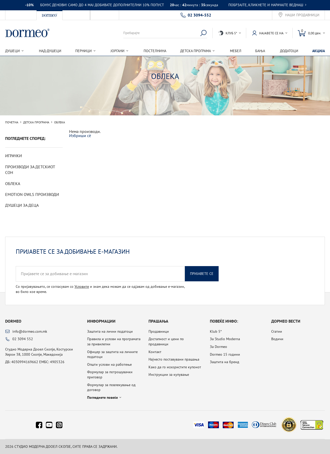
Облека (12, 183)
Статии (276, 331)
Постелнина (155, 51)
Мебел (235, 51)
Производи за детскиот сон (30, 169)
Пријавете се (201, 273)
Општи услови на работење (109, 364)
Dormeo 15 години (225, 354)
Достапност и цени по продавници (166, 341)
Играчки (13, 155)
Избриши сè (80, 135)
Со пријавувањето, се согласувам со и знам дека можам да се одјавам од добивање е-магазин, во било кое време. (100, 289)
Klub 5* (216, 331)
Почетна (11, 122)
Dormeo (13, 321)
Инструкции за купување (168, 374)
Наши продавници (302, 15)
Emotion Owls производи (32, 194)
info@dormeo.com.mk (29, 331)
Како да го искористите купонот (174, 367)
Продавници (158, 331)
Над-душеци (50, 51)
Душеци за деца (22, 205)
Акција (318, 51)
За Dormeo (218, 346)
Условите (82, 286)
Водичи (277, 339)
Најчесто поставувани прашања (173, 359)
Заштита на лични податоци (110, 331)
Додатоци (289, 51)
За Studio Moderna (225, 339)
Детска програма (36, 122)
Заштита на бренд (224, 362)
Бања (260, 51)
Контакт (154, 351)
